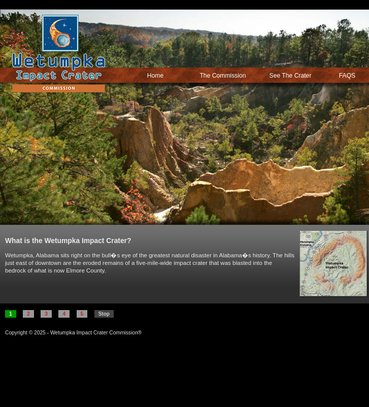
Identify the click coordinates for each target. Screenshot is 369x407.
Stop (104, 314)
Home (155, 75)
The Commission (222, 75)
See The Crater (291, 75)
